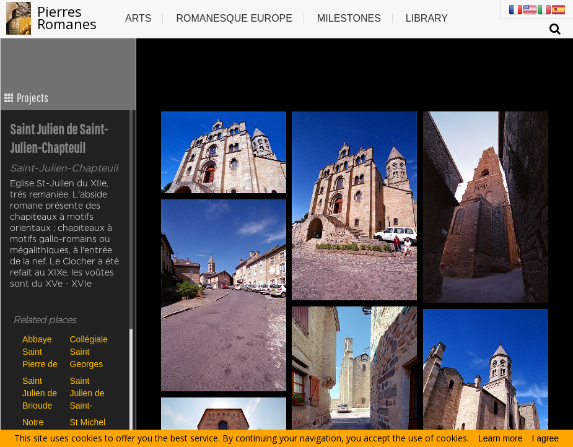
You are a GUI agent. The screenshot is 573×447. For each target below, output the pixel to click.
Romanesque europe (234, 18)
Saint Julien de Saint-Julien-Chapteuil (88, 393)
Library (427, 18)
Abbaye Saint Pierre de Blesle (40, 351)
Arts (138, 18)
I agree (545, 438)
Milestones (349, 18)
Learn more (500, 438)
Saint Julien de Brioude (39, 393)
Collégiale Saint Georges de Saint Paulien (89, 351)
